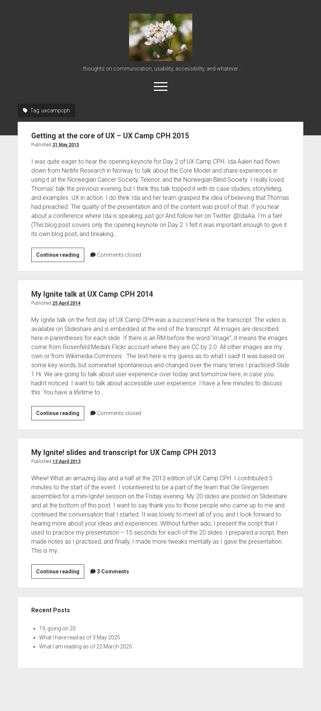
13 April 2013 (66, 461)
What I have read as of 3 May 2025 (79, 637)
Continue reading (60, 256)
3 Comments (113, 571)
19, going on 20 (57, 628)
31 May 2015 (65, 144)
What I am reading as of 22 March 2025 (85, 647)
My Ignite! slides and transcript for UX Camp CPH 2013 (128, 452)
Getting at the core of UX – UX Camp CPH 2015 (115, 135)
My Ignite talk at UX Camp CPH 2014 (95, 294)
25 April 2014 (66, 303)
